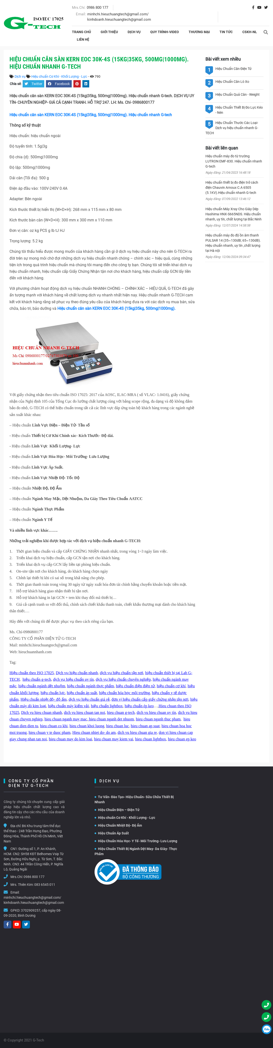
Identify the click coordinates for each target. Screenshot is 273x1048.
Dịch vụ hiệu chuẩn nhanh (77, 673)
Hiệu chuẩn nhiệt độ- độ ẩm (43, 699)
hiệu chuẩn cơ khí (171, 686)
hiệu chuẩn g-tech (37, 679)
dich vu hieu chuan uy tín (156, 712)
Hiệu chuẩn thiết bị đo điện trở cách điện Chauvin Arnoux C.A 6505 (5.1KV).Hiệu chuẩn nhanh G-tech (231, 187)
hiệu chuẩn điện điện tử (135, 686)
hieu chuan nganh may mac (65, 719)
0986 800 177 (97, 7)
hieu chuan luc (117, 726)
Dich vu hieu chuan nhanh (41, 712)
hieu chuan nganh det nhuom (111, 719)
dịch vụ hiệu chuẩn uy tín (73, 679)
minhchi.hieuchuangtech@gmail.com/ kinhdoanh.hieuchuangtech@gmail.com (34, 900)
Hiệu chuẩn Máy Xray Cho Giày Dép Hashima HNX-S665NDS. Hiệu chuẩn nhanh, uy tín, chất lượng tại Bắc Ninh (233, 214)
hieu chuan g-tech (121, 712)
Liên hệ (83, 39)
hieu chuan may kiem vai (113, 739)
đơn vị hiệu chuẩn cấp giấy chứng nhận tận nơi (150, 699)
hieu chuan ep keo (182, 739)
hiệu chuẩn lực (53, 693)
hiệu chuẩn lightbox (107, 706)
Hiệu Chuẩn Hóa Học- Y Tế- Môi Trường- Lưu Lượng (136, 841)
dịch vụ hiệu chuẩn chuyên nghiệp (123, 679)
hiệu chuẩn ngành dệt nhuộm (41, 686)
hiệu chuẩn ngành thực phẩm (90, 686)
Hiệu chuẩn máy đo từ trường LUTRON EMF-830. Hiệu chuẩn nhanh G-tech (233, 161)
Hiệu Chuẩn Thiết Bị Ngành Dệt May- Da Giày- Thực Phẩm (136, 851)
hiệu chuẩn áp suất (82, 693)
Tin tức (226, 32)
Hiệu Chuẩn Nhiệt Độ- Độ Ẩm (118, 825)
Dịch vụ (134, 32)
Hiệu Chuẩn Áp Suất (112, 833)
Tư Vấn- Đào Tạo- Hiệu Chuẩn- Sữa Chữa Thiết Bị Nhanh (134, 799)
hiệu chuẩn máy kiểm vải (68, 706)
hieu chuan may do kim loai (70, 739)
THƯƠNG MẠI (199, 32)
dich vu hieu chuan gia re (137, 732)
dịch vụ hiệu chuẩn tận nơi (121, 673)
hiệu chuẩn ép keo (139, 706)
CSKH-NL (249, 32)
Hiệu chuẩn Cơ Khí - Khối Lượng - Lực (59, 76)
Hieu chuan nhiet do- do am (94, 732)
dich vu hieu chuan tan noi (84, 712)
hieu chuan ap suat (145, 726)
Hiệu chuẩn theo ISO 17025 (31, 673)
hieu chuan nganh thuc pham (158, 719)
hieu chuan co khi (54, 726)
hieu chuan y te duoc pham (49, 732)
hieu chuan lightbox (150, 739)
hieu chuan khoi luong (87, 726)
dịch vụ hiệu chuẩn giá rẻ (89, 699)
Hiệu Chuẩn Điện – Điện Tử (117, 810)
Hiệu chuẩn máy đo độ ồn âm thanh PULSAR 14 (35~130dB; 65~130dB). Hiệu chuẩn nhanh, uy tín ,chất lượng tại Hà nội (233, 243)
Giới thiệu (109, 32)
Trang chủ (81, 32)
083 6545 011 (44, 885)
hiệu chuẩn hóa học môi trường (124, 693)
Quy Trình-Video (164, 32)
